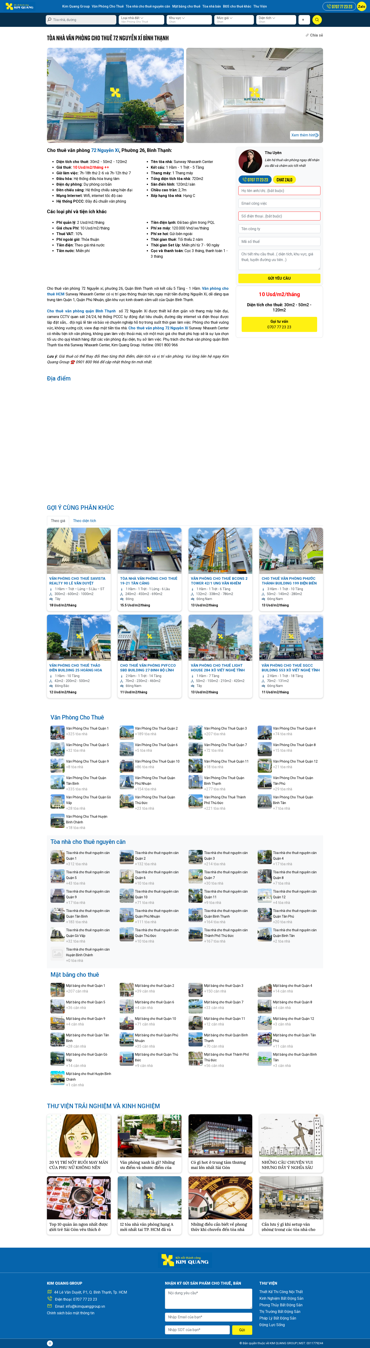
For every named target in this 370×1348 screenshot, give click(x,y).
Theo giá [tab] (58, 521)
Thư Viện (260, 6)
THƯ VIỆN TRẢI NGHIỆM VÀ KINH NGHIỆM (103, 1106)
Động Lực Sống (272, 1325)
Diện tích (267, 18)
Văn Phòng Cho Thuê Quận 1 (87, 728)
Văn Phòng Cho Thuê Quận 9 (87, 761)
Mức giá (225, 18)
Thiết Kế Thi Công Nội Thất (281, 1292)
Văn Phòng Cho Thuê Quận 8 (294, 745)
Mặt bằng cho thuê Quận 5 (85, 1002)
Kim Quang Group (76, 6)
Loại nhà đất (132, 18)
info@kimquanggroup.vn (85, 1306)
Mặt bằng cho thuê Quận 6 (154, 1002)
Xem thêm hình (303, 135)
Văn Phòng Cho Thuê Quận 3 (225, 728)
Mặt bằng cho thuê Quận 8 (292, 1002)
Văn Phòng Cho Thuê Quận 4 (294, 728)
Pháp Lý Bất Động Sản (277, 1318)
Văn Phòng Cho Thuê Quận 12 (295, 761)
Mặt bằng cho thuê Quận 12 (293, 1019)
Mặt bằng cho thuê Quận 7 (223, 1002)
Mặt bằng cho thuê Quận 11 (224, 1019)
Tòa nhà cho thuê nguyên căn (148, 6)
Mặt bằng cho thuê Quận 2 (154, 986)
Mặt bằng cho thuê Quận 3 (223, 986)
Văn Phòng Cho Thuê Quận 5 (87, 745)
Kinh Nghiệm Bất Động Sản (281, 1298)
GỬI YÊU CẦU (279, 278)
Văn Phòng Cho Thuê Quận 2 (156, 728)
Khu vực (177, 18)
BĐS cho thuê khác (237, 6)
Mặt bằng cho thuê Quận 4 (292, 986)
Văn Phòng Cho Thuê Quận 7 (225, 745)
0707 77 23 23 (85, 1299)
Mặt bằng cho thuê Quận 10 (155, 1019)
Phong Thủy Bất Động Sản (281, 1305)
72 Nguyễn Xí (105, 150)
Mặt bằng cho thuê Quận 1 (85, 986)
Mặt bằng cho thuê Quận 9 (85, 1019)
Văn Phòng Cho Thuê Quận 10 (157, 761)
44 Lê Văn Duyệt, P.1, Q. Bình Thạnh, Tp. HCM (90, 1292)
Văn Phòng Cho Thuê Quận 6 (156, 745)
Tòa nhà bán (211, 6)
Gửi (242, 1330)
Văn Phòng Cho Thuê (108, 6)
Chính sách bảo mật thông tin (70, 1313)
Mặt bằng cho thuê (186, 6)
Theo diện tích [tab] (84, 521)
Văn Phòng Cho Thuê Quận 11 (226, 761)
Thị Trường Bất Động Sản (279, 1311)
